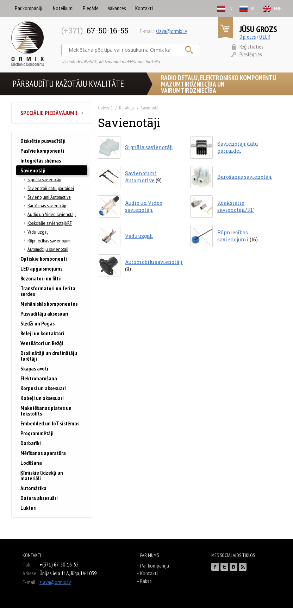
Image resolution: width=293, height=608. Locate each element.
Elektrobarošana (38, 378)
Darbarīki (30, 442)
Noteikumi (63, 8)
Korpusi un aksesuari (43, 388)
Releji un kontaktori (42, 333)
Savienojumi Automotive (49, 197)
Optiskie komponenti (43, 258)
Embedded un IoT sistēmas (49, 423)
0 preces (247, 36)
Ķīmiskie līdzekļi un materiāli (41, 475)
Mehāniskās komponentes (48, 303)
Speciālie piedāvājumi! (51, 113)
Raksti (146, 580)
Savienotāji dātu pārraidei (50, 188)
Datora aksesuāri (39, 497)
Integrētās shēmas (40, 160)
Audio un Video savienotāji (51, 214)
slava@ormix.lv (171, 30)
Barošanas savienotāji (46, 205)
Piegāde (91, 8)
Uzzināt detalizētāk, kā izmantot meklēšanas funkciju (110, 61)
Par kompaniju (29, 8)
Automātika (33, 488)
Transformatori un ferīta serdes (47, 291)
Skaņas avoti (34, 368)
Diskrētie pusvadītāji (43, 140)
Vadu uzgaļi (38, 232)
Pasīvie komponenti (42, 150)
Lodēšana (31, 462)
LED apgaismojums (41, 268)
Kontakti (144, 8)
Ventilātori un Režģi (41, 343)
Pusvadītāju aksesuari (44, 313)
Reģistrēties (251, 46)
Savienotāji (32, 170)
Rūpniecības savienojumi (49, 241)
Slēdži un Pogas (37, 323)
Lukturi (28, 507)
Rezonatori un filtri (41, 278)
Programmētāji (37, 433)
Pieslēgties (250, 54)
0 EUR (264, 36)
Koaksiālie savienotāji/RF (49, 223)
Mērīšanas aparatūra (43, 452)
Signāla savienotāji (44, 179)
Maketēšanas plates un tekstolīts (45, 410)
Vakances (117, 8)
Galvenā (105, 107)
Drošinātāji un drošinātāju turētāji (48, 355)
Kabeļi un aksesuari (42, 397)
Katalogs (127, 107)
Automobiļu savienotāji (47, 249)
